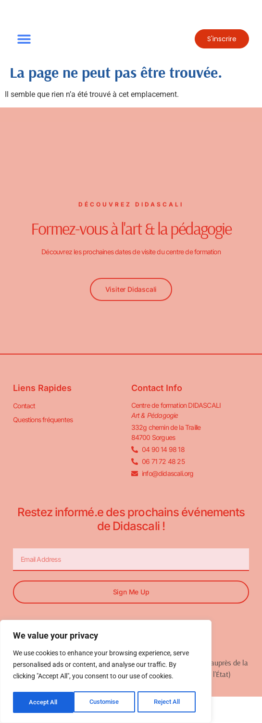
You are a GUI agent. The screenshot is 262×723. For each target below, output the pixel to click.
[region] (106, 672)
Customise (43, 702)
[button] (24, 39)
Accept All (169, 702)
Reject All (107, 702)
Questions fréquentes (43, 419)
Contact (24, 406)
